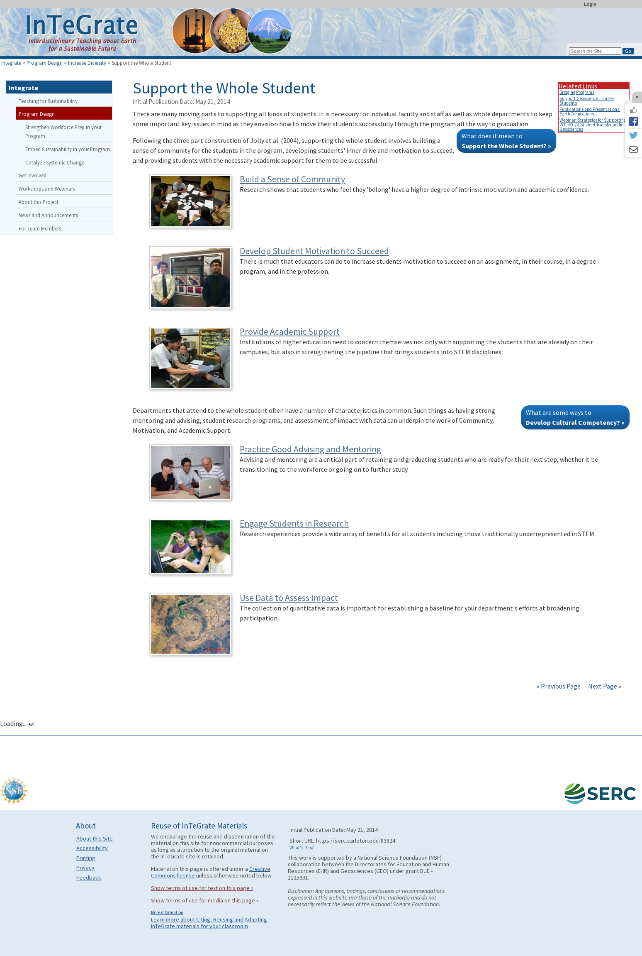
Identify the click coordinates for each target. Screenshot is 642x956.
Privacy (85, 867)
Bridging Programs (576, 92)
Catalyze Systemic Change (54, 162)
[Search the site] (595, 51)
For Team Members (40, 228)
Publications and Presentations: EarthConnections (589, 111)
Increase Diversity (87, 62)
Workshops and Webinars (47, 188)
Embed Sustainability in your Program (67, 149)
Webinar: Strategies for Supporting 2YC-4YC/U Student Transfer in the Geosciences (592, 124)
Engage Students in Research (294, 523)
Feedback (88, 877)
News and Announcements (48, 215)
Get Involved (32, 175)
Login (590, 4)
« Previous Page (559, 686)
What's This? (301, 848)
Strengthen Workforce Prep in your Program (63, 131)
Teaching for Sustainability (48, 101)
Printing (85, 858)
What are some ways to (575, 417)
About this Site (94, 838)
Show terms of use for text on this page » (202, 888)
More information (167, 912)
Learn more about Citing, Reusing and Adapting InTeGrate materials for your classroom (209, 923)
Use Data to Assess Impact (289, 597)
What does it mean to (506, 141)
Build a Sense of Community (292, 179)
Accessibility (92, 848)
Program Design (45, 62)
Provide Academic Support (290, 331)
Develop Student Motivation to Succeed (314, 251)
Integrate (11, 62)
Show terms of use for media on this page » (205, 900)
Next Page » (604, 686)
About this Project (38, 202)
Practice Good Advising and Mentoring (310, 449)
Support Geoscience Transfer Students (586, 101)
